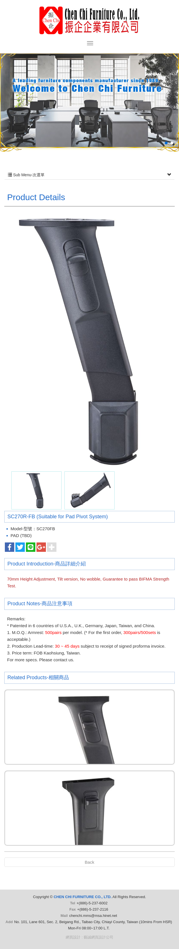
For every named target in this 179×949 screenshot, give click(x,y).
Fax (72, 909)
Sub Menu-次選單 (89, 175)
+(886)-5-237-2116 (92, 909)
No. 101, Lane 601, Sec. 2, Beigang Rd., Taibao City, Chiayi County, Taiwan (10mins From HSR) (93, 922)
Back (89, 862)
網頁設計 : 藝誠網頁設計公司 (89, 937)
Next (163, 111)
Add (9, 922)
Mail (64, 915)
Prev (16, 111)
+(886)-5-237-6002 (92, 903)
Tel (72, 903)
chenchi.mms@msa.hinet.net (93, 915)
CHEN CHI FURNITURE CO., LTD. (89, 20)
